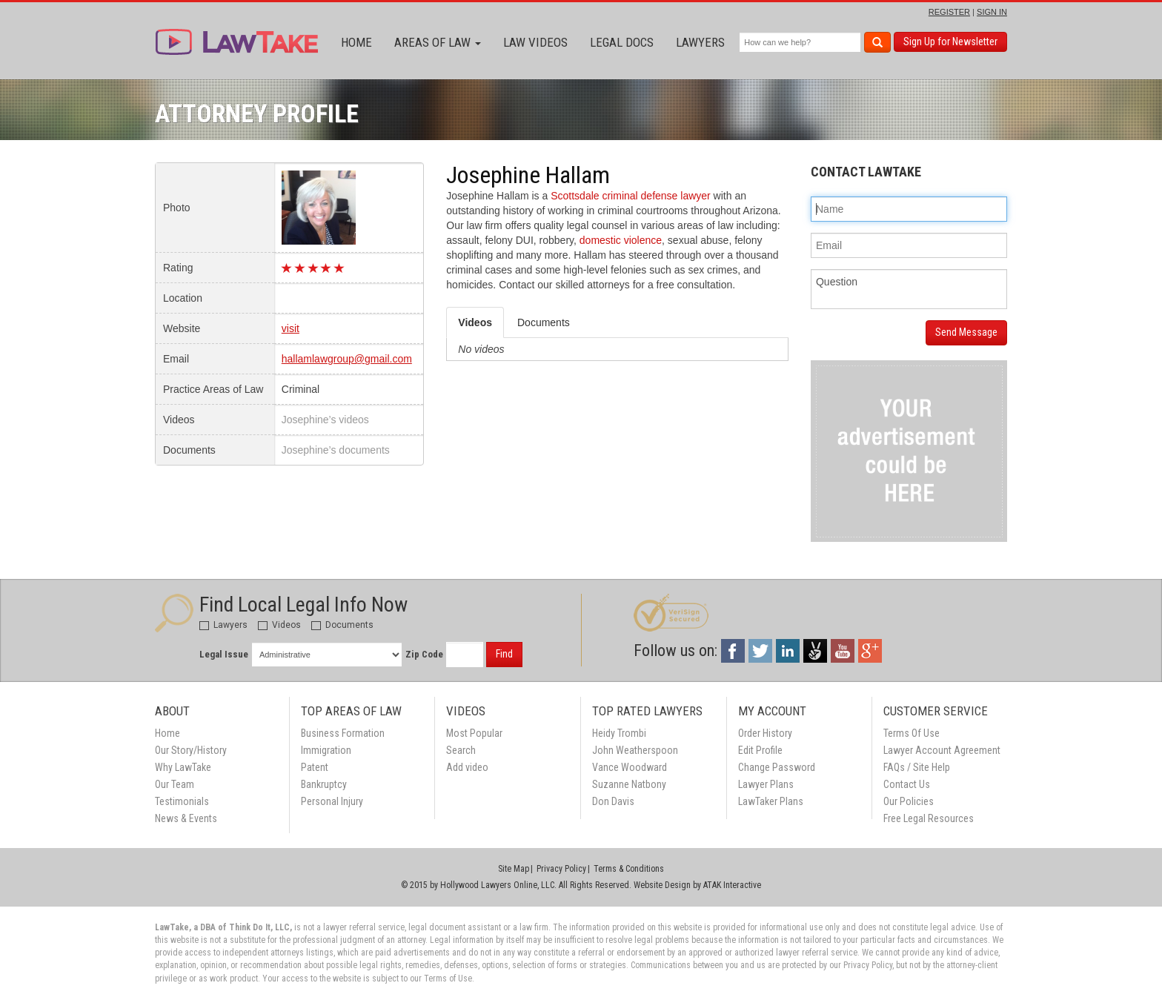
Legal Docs (622, 42)
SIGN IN (992, 11)
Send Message (966, 332)
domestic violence (621, 240)
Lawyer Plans (766, 784)
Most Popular (474, 733)
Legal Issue (223, 654)
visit (290, 328)
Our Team (174, 784)
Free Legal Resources (928, 818)
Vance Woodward (629, 767)
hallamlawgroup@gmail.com (347, 359)
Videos (279, 625)
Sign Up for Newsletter (950, 41)
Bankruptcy (324, 784)
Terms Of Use (911, 733)
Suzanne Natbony (629, 784)
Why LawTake (183, 767)
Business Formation (343, 733)
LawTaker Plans (770, 801)
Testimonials (182, 801)
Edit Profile (760, 750)
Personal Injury (332, 801)
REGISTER (949, 11)
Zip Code (424, 654)
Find (504, 654)
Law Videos (535, 42)
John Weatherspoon (635, 750)
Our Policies (908, 801)
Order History (765, 733)
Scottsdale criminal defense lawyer (631, 196)
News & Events (186, 818)
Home (356, 42)
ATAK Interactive (732, 885)
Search (461, 750)
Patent (314, 767)
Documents (342, 625)
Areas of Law (437, 42)
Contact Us (906, 784)
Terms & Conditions (629, 869)
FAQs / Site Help (916, 767)
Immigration (326, 750)
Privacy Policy (561, 869)
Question (909, 289)
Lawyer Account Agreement (941, 750)
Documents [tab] (543, 322)
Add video (467, 767)
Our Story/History (191, 750)
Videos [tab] (475, 322)
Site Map (513, 869)
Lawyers (700, 42)
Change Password (776, 767)
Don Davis (613, 801)
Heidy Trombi (619, 733)
